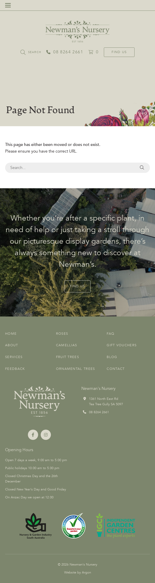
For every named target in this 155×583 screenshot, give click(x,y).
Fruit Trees (67, 357)
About (11, 345)
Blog (112, 357)
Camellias (66, 345)
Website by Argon (77, 572)
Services (14, 357)
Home (11, 334)
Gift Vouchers (122, 345)
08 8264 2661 (99, 412)
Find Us (119, 52)
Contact (116, 369)
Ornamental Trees (75, 369)
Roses (62, 334)
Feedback (15, 369)
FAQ (110, 334)
